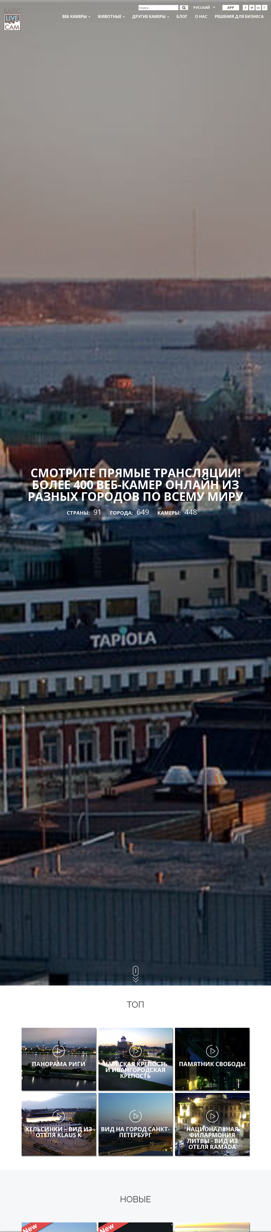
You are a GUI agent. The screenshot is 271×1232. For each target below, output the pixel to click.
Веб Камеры (76, 16)
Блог (182, 16)
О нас (201, 16)
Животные (111, 16)
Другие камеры (150, 16)
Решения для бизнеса (239, 16)
